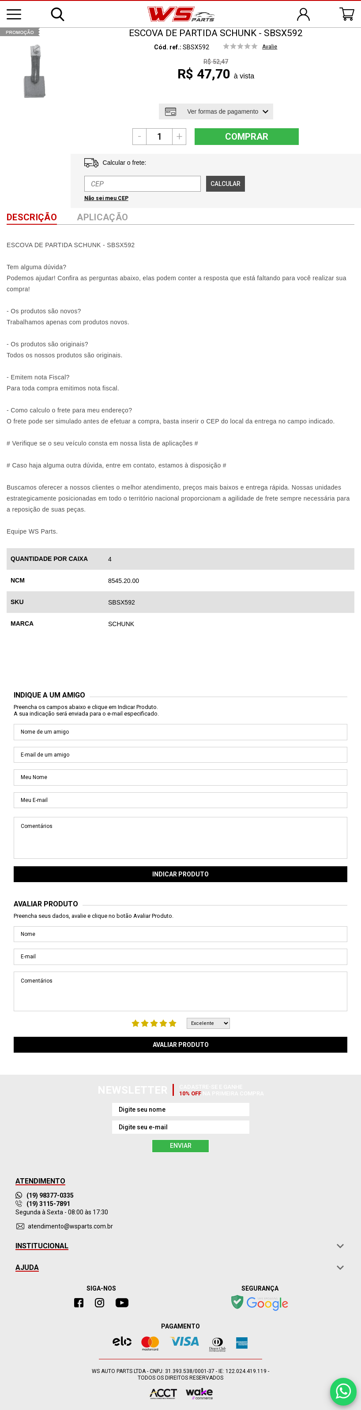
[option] (34, 72)
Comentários (180, 838)
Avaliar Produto (181, 1044)
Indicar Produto (180, 874)
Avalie (269, 47)
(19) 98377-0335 (44, 1195)
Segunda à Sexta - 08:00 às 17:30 (61, 1212)
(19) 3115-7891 (42, 1203)
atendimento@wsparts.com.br (70, 1226)
